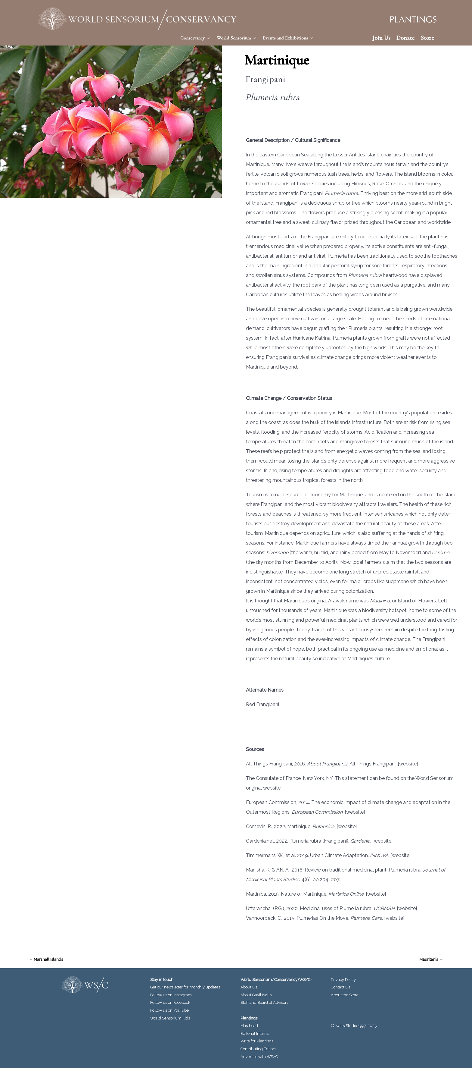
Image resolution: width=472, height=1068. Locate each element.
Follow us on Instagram (171, 995)
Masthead (249, 1025)
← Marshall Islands (46, 959)
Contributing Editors (258, 1049)
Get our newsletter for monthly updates (185, 987)
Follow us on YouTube (169, 1010)
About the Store (345, 995)
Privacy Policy (343, 979)
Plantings (249, 1018)
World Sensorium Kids (170, 1018)
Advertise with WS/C (259, 1056)
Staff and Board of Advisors (264, 1002)
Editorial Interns (255, 1033)
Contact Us (340, 987)
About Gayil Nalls (256, 995)
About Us (249, 987)
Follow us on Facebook (170, 1002)
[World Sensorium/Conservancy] (137, 18)
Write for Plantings (257, 1041)
